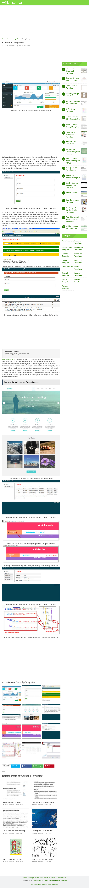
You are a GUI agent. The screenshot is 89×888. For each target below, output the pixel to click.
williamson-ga (12, 2)
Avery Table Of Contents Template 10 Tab (73, 161)
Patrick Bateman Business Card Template (72, 185)
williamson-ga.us (7, 359)
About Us (47, 877)
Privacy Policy (62, 877)
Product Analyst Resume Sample (43, 802)
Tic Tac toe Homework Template (70, 71)
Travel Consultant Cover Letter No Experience (72, 219)
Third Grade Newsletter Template (70, 134)
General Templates (9, 46)
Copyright (31, 877)
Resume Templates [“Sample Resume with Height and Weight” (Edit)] (61, 880)
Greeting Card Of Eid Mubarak (42, 831)
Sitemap (25, 877)
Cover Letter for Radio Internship (14, 831)
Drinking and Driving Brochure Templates (72, 210)
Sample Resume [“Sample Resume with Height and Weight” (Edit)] (49, 880)
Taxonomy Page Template (12, 802)
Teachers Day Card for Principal (42, 859)
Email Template (67, 267)
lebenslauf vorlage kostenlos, (39, 884)
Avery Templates (68, 241)
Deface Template (72, 192)
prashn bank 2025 (53, 884)
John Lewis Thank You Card (12, 859)
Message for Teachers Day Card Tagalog (73, 151)
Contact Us (54, 877)
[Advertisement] (44, 22)
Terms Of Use (39, 877)
